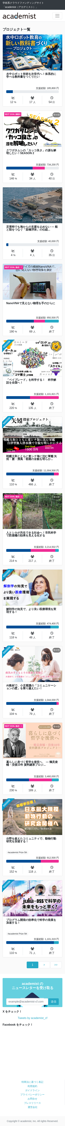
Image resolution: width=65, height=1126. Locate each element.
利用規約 (32, 1086)
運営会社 (32, 1107)
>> (56, 964)
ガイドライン (32, 1090)
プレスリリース (32, 1103)
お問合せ (32, 1098)
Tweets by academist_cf (32, 1018)
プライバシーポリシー (32, 1094)
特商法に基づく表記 (32, 1082)
